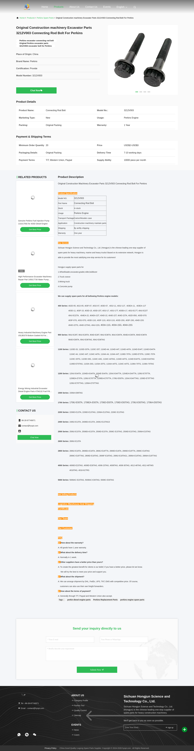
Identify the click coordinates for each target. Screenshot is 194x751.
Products (58, 7)
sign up (169, 727)
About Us (74, 7)
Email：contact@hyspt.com (31, 708)
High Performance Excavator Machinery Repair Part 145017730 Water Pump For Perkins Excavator (34, 280)
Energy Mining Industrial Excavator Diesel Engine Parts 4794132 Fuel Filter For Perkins (34, 391)
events (107, 7)
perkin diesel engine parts (79, 600)
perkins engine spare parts (132, 600)
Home (44, 7)
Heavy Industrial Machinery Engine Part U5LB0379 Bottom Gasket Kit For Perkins (34, 335)
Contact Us (91, 7)
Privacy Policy (50, 748)
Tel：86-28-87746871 (28, 703)
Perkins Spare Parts (45, 18)
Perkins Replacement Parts (105, 600)
